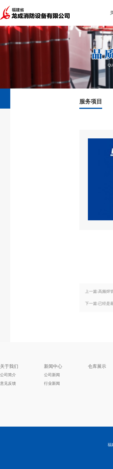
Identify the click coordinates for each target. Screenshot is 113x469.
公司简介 (8, 375)
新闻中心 (53, 366)
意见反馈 (8, 383)
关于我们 (9, 366)
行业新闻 (52, 383)
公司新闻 (52, 375)
